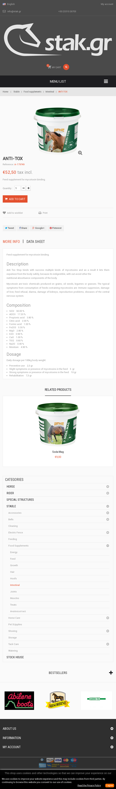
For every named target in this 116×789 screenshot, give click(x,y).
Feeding (12, 539)
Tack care (13, 644)
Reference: (8, 164)
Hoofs (13, 578)
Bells (10, 519)
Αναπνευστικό (18, 611)
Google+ (38, 228)
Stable (11, 506)
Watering (13, 650)
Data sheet (35, 241)
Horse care (14, 617)
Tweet (9, 228)
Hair (12, 571)
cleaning (13, 526)
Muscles (14, 598)
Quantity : (8, 188)
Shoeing (12, 631)
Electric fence (15, 532)
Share (23, 228)
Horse (11, 486)
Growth (14, 565)
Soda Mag (58, 451)
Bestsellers (58, 673)
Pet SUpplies (15, 624)
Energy (13, 552)
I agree (109, 785)
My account (12, 747)
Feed (12, 558)
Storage (12, 637)
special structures (20, 499)
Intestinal (15, 585)
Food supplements (18, 545)
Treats (13, 604)
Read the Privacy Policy (89, 785)
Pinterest (56, 228)
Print (45, 212)
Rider (10, 493)
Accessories (14, 512)
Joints (13, 591)
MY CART (53, 66)
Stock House (15, 657)
